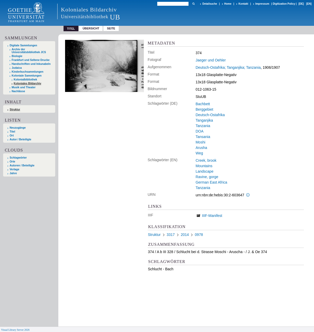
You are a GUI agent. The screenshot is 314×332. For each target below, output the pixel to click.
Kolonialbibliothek (25, 79)
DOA (199, 131)
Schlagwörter (18, 157)
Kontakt (243, 3)
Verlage (14, 169)
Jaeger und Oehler (211, 60)
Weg (199, 153)
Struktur (15, 109)
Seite (111, 28)
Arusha (201, 148)
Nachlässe (18, 91)
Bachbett (203, 104)
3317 (171, 235)
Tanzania (203, 126)
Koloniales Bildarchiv (27, 83)
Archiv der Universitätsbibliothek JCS (29, 51)
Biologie (17, 56)
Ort (12, 135)
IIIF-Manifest (212, 216)
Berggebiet (204, 109)
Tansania (203, 137)
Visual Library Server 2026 (15, 329)
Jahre (13, 173)
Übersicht (91, 28)
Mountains (204, 166)
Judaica (17, 67)
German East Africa (211, 182)
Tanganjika (204, 120)
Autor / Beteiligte (20, 139)
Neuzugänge (18, 127)
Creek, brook (206, 160)
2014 (185, 235)
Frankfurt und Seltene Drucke (31, 60)
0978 (199, 235)
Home (227, 3)
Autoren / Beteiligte (22, 165)
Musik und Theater (24, 87)
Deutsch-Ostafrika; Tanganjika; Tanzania (228, 67)
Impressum (262, 3)
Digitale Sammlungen (23, 45)
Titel (12, 131)
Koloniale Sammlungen (27, 75)
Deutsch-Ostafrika (210, 115)
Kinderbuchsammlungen (27, 71)
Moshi (200, 142)
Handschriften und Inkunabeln (31, 63)
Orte (12, 161)
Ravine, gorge (207, 177)
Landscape (204, 171)
